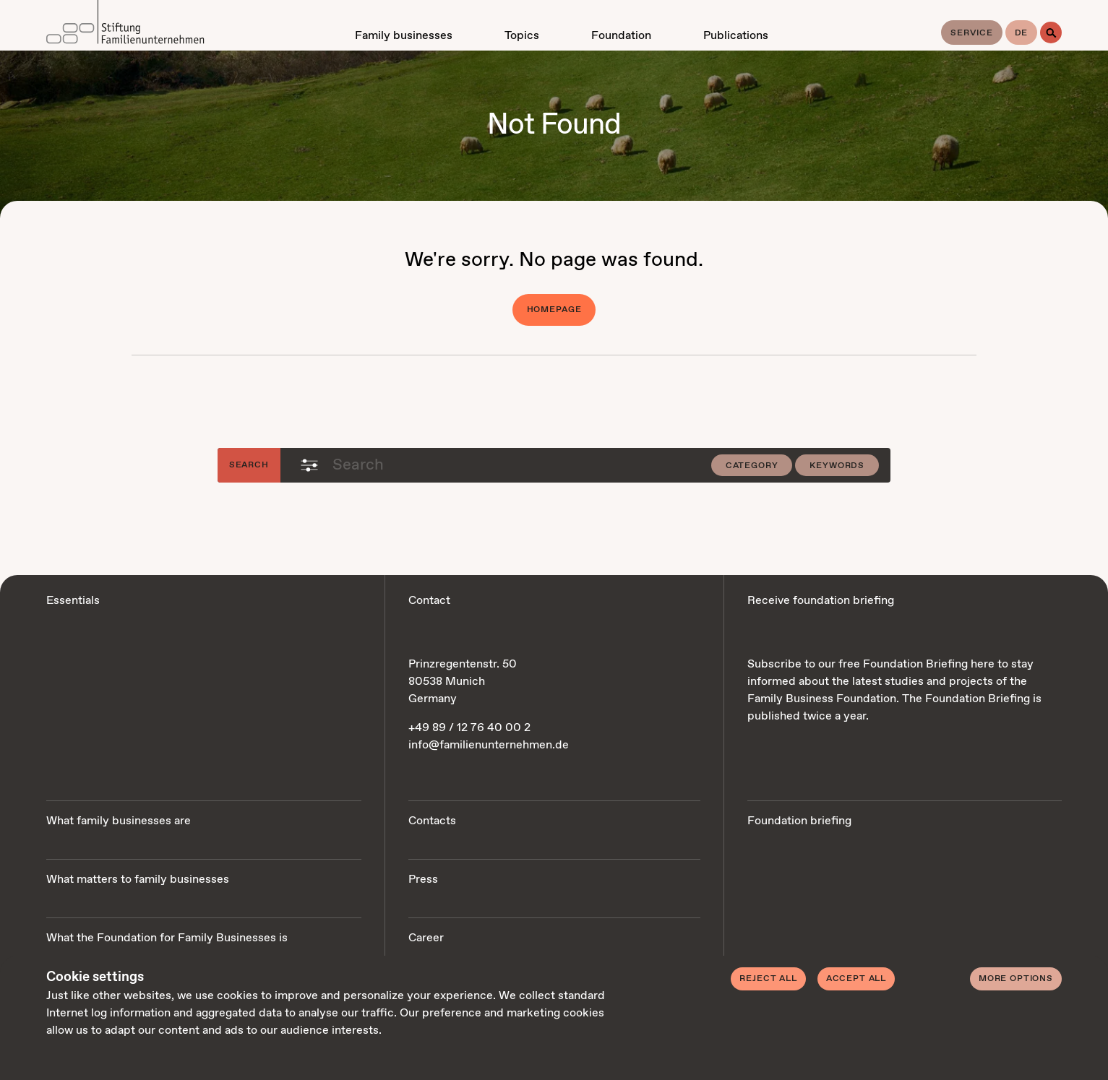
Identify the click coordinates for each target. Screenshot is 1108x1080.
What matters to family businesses (137, 879)
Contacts (432, 821)
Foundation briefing (799, 821)
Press (423, 879)
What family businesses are (118, 821)
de (1021, 33)
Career (426, 938)
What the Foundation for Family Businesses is (167, 938)
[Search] (1051, 32)
